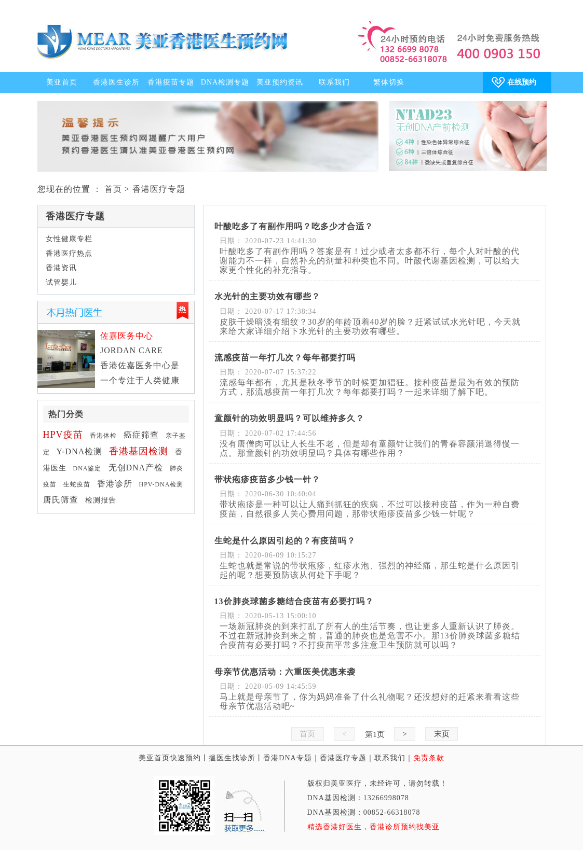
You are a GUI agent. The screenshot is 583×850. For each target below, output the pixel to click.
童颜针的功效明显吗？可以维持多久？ (289, 418)
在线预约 (521, 82)
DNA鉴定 (87, 468)
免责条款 (428, 758)
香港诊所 (114, 483)
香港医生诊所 (116, 82)
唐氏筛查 (60, 499)
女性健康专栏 (69, 239)
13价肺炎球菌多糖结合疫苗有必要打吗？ (294, 601)
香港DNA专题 (287, 758)
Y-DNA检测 (80, 451)
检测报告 (100, 500)
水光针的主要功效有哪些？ (267, 296)
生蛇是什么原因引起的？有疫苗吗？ (285, 540)
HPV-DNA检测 (161, 484)
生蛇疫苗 (76, 484)
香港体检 (103, 435)
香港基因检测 (138, 451)
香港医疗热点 (69, 253)
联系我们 (334, 82)
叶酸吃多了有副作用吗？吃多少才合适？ (293, 226)
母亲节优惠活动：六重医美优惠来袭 (285, 671)
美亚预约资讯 (279, 82)
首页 (113, 189)
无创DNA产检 (136, 467)
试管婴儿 (61, 282)
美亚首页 (61, 82)
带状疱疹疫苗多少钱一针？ (267, 479)
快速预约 (185, 758)
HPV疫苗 (63, 434)
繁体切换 (388, 82)
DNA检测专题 (225, 82)
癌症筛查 (141, 434)
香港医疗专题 (343, 758)
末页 (441, 734)
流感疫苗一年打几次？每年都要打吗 (285, 357)
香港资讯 (61, 268)
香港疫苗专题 (170, 82)
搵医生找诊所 (232, 758)
